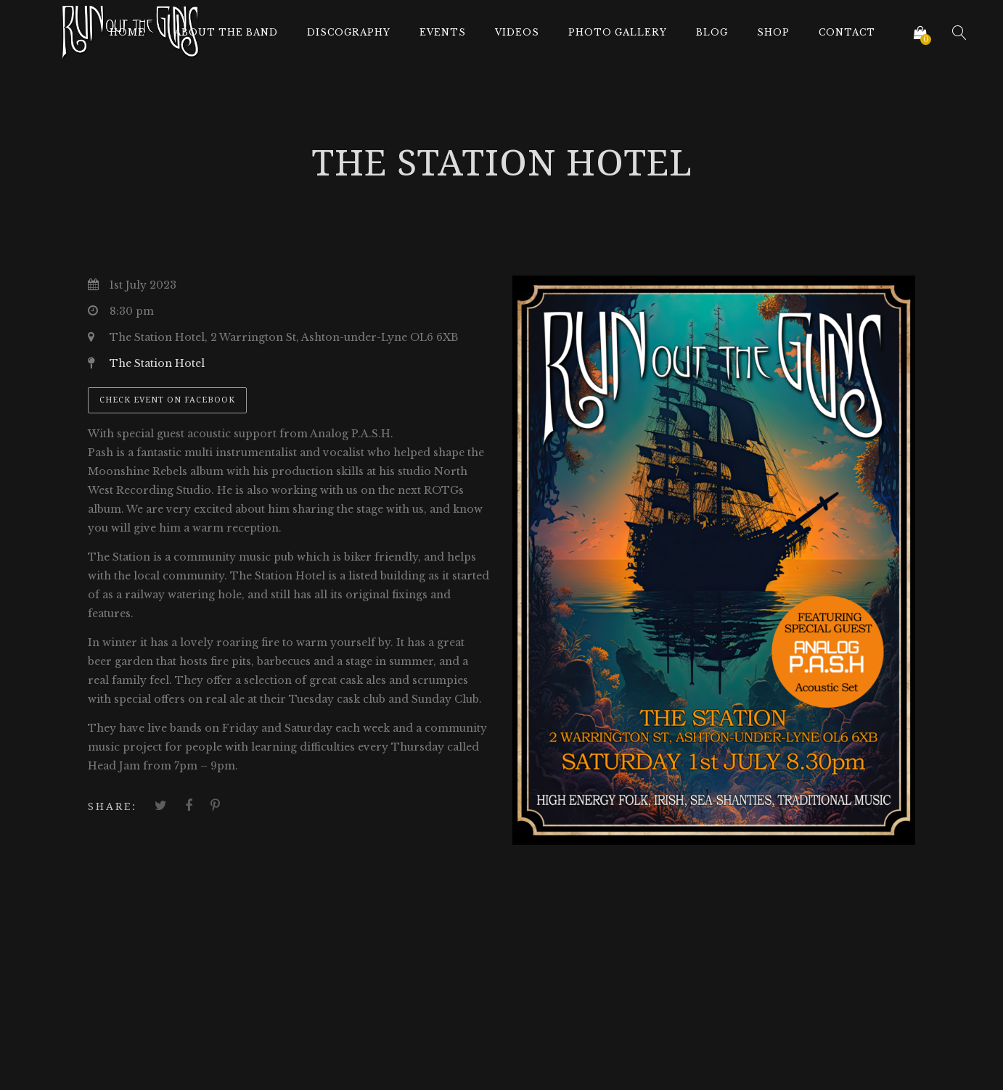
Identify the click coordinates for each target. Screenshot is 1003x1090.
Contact (847, 32)
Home (127, 32)
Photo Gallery (617, 32)
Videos (517, 32)
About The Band (226, 32)
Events (442, 32)
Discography (348, 32)
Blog (712, 32)
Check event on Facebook (167, 400)
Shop (773, 32)
